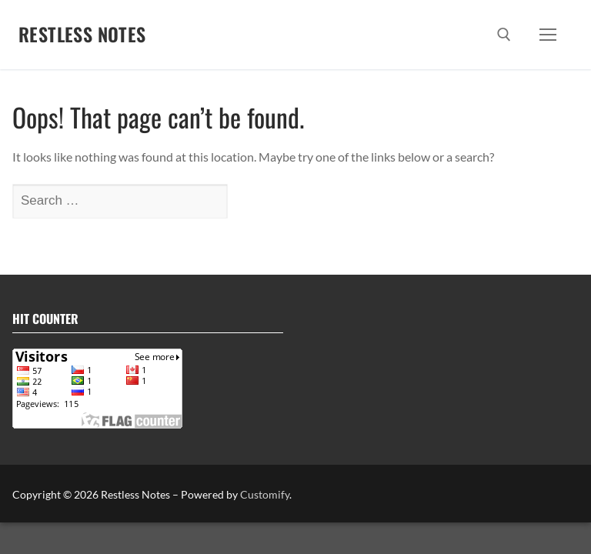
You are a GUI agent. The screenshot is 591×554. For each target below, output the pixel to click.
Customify (264, 494)
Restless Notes (82, 34)
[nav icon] (548, 34)
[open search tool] (504, 35)
